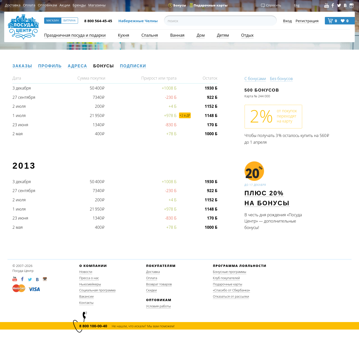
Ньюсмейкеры (90, 284)
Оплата (29, 5)
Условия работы (158, 306)
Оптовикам (47, 5)
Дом (201, 35)
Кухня (123, 35)
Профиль (50, 66)
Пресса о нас (89, 278)
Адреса (77, 66)
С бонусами (255, 78)
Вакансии (86, 296)
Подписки (133, 66)
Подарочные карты (227, 284)
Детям (223, 35)
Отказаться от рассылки (231, 296)
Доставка (12, 5)
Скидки (151, 290)
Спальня (149, 35)
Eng (296, 5)
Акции (65, 5)
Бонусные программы (229, 271)
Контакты (86, 302)
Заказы (22, 66)
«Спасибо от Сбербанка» (231, 290)
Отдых (247, 35)
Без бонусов (281, 78)
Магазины (96, 5)
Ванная (177, 35)
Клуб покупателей (226, 278)
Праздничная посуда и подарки (75, 35)
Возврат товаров (159, 284)
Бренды (79, 5)
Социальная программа (97, 290)
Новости (85, 271)
